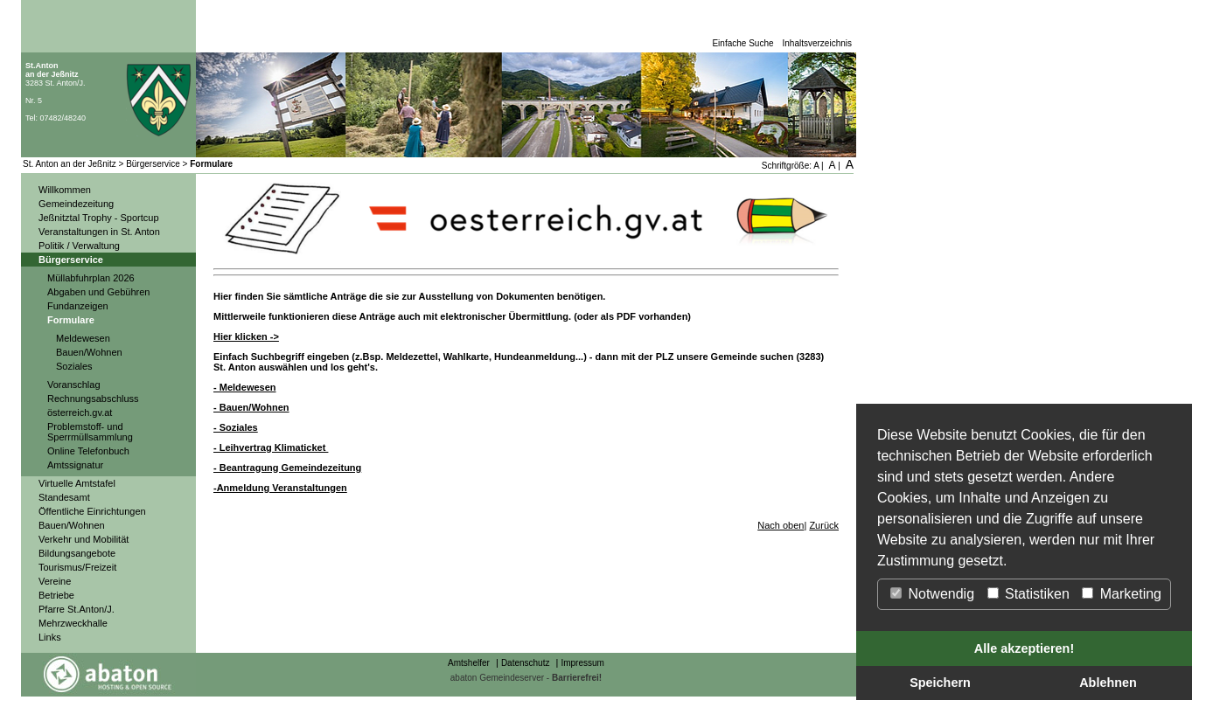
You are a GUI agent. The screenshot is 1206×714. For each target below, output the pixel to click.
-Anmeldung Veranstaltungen (280, 487)
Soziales (74, 366)
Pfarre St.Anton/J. (76, 609)
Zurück (824, 525)
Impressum (582, 663)
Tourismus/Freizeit (77, 567)
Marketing (1121, 593)
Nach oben (780, 525)
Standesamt (64, 497)
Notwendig (932, 593)
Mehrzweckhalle (73, 623)
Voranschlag (74, 384)
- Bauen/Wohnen (251, 407)
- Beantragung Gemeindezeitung (287, 467)
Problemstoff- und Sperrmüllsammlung (90, 431)
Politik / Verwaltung (79, 245)
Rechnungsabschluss (93, 398)
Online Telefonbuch (88, 451)
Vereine (54, 581)
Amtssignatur (75, 465)
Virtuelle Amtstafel (76, 483)
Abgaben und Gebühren (98, 292)
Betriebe (56, 595)
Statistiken (1028, 593)
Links (49, 637)
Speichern (940, 683)
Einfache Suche (742, 43)
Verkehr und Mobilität (83, 539)
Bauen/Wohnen (89, 352)
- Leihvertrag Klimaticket (270, 447)
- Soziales (235, 427)
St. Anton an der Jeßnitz (69, 164)
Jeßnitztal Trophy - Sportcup (98, 217)
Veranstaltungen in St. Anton (99, 231)
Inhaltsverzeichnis (817, 43)
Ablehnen (1108, 683)
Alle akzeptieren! (1024, 648)
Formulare (211, 164)
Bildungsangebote (76, 553)
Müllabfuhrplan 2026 (91, 278)
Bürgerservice (153, 164)
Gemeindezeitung (76, 203)
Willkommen (64, 189)
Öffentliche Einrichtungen (92, 511)
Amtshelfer (469, 663)
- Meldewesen (244, 387)
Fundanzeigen (77, 306)
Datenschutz (525, 663)
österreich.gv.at (79, 412)
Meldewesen (83, 338)
